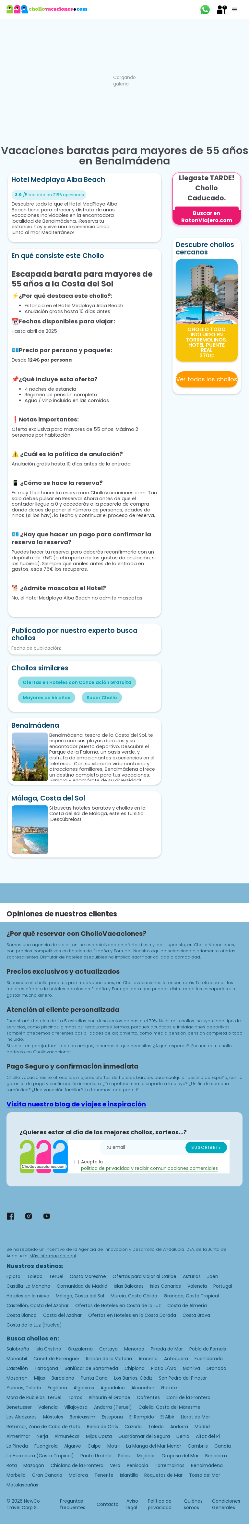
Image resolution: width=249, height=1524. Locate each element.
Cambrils (198, 1446)
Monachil (16, 1358)
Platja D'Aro (163, 1368)
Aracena (148, 1358)
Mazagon (33, 1465)
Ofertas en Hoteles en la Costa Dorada (132, 1315)
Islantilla (129, 1475)
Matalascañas (22, 1485)
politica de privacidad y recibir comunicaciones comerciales (149, 1168)
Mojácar (146, 1455)
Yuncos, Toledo (23, 1387)
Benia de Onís (102, 1426)
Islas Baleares (129, 1286)
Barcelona (63, 1378)
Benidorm (216, 1455)
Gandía (222, 1446)
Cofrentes (148, 1397)
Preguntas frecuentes (72, 1504)
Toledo (34, 1276)
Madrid (202, 1426)
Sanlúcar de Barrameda (91, 1368)
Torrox (75, 1397)
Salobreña (17, 1349)
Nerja (42, 1436)
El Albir (167, 1417)
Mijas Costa (99, 1436)
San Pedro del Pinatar (183, 1378)
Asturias (192, 1276)
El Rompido (141, 1417)
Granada (216, 1368)
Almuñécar (66, 1436)
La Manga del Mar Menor (153, 1446)
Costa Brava (196, 1315)
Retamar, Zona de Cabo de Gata (43, 1426)
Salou (124, 1455)
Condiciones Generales (226, 1504)
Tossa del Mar (204, 1475)
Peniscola (137, 1465)
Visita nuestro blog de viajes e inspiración (76, 1104)
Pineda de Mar (167, 1349)
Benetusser (19, 1407)
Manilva (191, 1368)
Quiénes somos (193, 1504)
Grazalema (80, 1349)
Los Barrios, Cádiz (133, 1378)
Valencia (197, 1286)
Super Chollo (102, 697)
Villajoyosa (76, 1407)
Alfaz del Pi (208, 1436)
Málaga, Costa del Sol (80, 1296)
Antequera (176, 1358)
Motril (113, 1446)
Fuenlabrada (209, 1358)
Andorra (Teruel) (113, 1407)
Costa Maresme (88, 1276)
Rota (11, 1465)
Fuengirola (46, 1446)
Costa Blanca (21, 1315)
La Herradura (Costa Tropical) (40, 1455)
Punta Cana (94, 1378)
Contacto (108, 1504)
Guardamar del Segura (144, 1436)
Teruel (56, 1276)
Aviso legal (132, 1504)
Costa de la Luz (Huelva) (34, 1325)
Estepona (112, 1417)
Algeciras (84, 1387)
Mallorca (78, 1475)
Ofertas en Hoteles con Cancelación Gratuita (77, 682)
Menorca (134, 1349)
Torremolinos (169, 1465)
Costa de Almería (187, 1305)
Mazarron (17, 1378)
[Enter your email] (165, 1147)
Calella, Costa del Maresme (169, 1407)
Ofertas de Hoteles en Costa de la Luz (118, 1305)
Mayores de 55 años (46, 697)
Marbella (16, 1475)
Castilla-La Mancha (28, 1286)
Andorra (179, 1426)
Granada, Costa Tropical (191, 1296)
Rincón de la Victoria (109, 1358)
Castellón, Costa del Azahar (37, 1305)
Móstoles (53, 1417)
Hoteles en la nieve (27, 1296)
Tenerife (103, 1475)
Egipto (13, 1276)
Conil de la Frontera (188, 1397)
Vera (115, 1465)
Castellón (17, 1368)
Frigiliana (57, 1387)
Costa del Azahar (62, 1315)
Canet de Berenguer (56, 1358)
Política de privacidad (160, 1504)
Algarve (72, 1446)
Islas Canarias (165, 1286)
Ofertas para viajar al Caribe (144, 1276)
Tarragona (46, 1368)
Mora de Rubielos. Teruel (33, 1397)
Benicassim (82, 1417)
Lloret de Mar (195, 1417)
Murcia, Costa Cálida (134, 1296)
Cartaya (108, 1349)
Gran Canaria (47, 1475)
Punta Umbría (96, 1455)
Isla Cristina (48, 1349)
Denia (182, 1436)
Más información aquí (53, 1256)
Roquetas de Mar (163, 1475)
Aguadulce (113, 1387)
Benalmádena (207, 1465)
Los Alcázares (21, 1417)
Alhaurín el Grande (109, 1397)
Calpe (94, 1446)
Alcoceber (142, 1387)
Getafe (169, 1387)
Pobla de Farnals (207, 1349)
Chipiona (134, 1368)
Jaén (212, 1276)
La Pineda (17, 1446)
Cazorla (133, 1426)
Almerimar (18, 1436)
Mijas (39, 1378)
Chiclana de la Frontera (77, 1465)
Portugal (222, 1286)
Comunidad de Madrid (82, 1286)
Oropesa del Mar (180, 1455)
